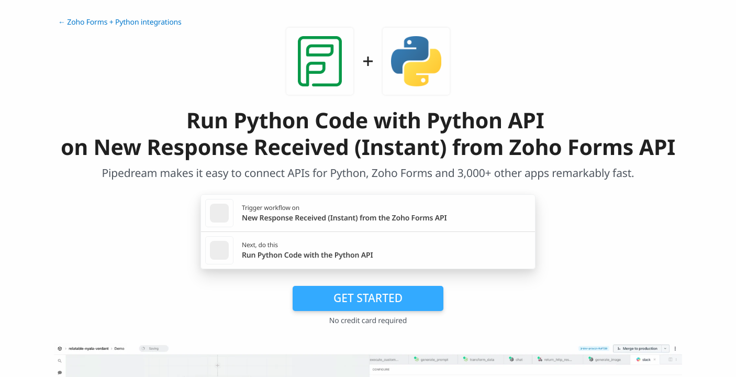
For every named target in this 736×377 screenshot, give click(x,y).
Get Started (368, 298)
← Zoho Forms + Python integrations (120, 22)
